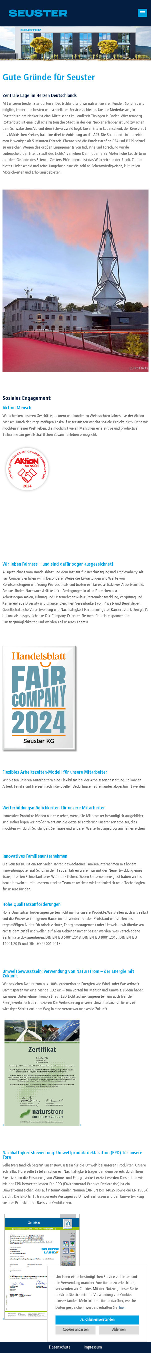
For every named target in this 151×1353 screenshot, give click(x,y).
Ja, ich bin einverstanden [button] (97, 1320)
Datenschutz (59, 1347)
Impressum (93, 1347)
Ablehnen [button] (119, 1330)
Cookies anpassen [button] (75, 1330)
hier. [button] (122, 1308)
